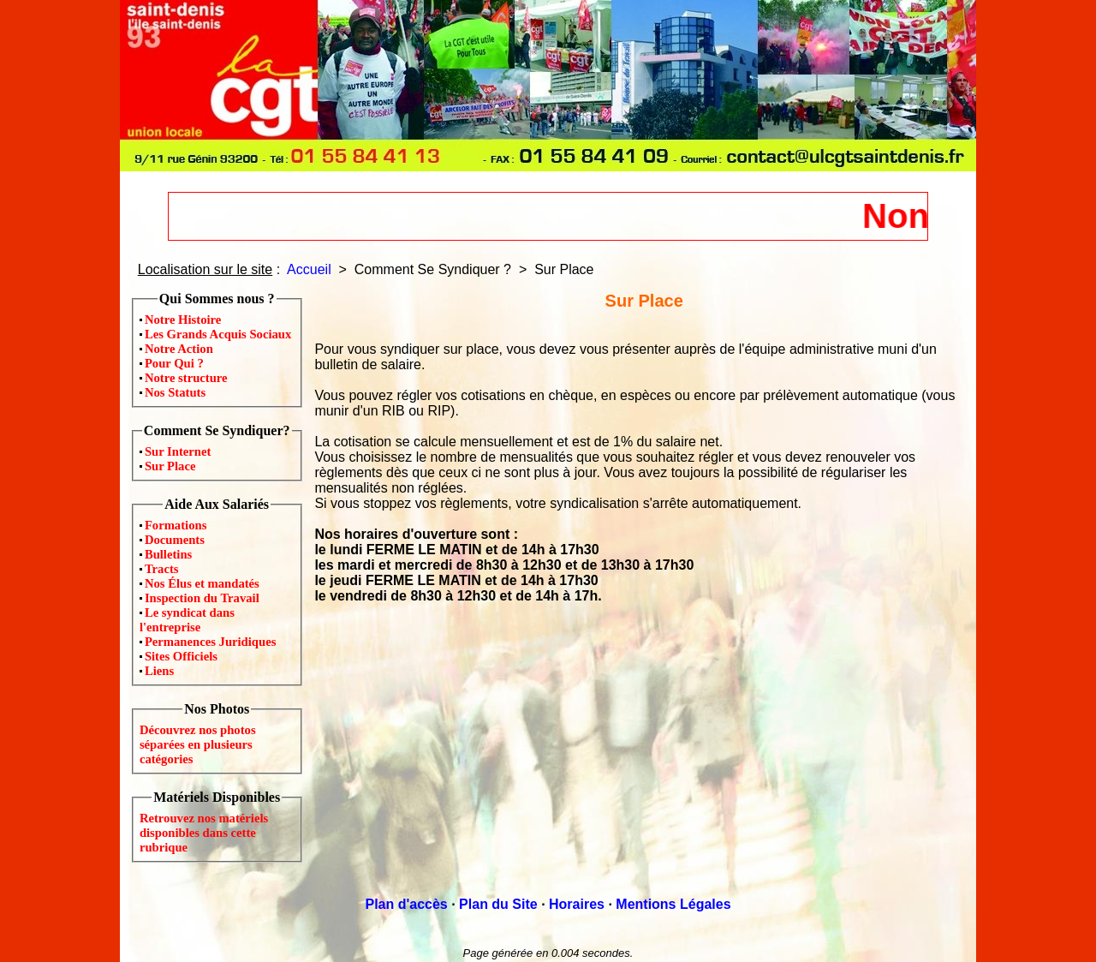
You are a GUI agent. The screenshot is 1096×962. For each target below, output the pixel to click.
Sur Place (170, 466)
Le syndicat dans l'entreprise (187, 620)
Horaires (577, 904)
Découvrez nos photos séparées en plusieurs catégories (198, 744)
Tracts (162, 569)
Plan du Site (498, 904)
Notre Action (179, 349)
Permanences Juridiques (210, 641)
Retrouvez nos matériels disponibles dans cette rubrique (204, 832)
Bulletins (168, 554)
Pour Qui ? (174, 363)
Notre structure (186, 378)
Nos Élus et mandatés (202, 583)
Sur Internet (178, 451)
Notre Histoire (183, 319)
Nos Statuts (175, 392)
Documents (175, 540)
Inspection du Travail (202, 598)
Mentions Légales (673, 904)
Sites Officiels (181, 656)
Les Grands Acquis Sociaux (218, 334)
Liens (159, 671)
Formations (175, 525)
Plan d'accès (406, 904)
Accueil (309, 269)
